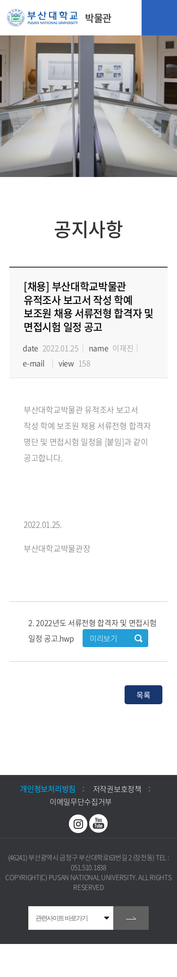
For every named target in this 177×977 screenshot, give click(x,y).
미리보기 (104, 638)
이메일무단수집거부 (81, 801)
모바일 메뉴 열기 (159, 17)
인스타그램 (78, 823)
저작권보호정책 (117, 788)
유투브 (98, 823)
